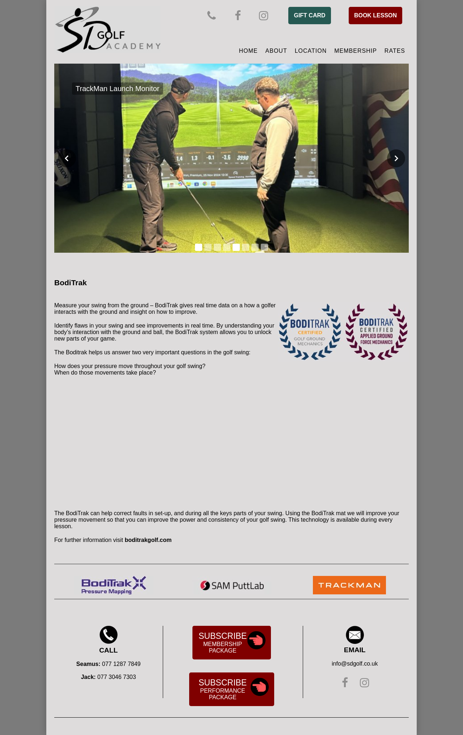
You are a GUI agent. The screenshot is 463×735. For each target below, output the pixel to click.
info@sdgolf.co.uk (355, 664)
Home (248, 51)
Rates (395, 51)
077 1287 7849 (121, 664)
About (276, 51)
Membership (355, 51)
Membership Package (232, 642)
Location (311, 51)
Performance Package (234, 689)
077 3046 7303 (116, 677)
